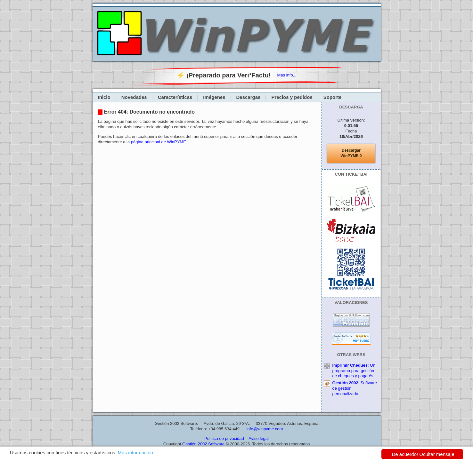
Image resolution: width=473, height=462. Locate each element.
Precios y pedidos (291, 97)
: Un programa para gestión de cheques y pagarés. (353, 370)
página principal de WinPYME (158, 141)
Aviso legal (259, 438)
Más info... (287, 75)
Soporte (332, 97)
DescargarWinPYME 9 (351, 153)
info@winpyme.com (265, 428)
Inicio (104, 97)
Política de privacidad (224, 438)
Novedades (134, 97)
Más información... (137, 453)
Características (175, 97)
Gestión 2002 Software (203, 444)
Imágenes (214, 97)
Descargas (248, 97)
